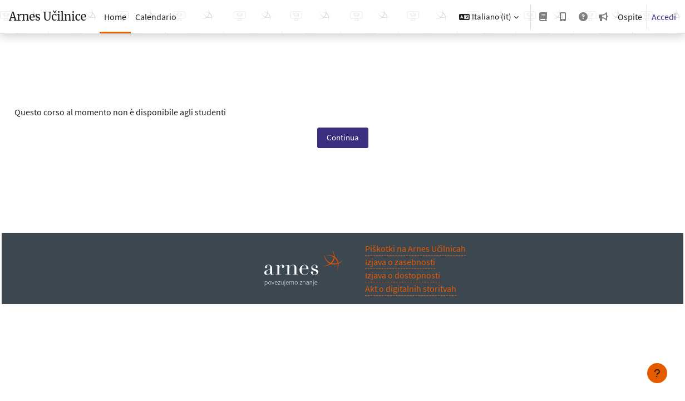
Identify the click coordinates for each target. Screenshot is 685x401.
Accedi (664, 16)
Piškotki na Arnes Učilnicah (415, 248)
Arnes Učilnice (47, 16)
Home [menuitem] (115, 16)
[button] (489, 16)
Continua (343, 137)
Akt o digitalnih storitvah (410, 288)
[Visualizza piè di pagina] (657, 373)
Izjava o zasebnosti (400, 261)
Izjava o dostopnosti (402, 275)
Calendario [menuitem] (155, 16)
